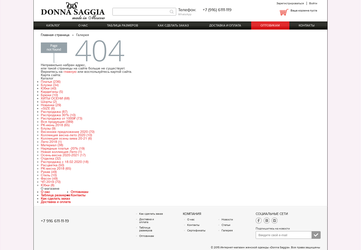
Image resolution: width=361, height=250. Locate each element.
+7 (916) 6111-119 (217, 9)
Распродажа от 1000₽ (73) (61, 118)
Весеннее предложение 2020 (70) (68, 132)
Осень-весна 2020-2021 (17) (63, 155)
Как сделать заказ (173, 25)
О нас (83, 25)
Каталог (53, 25)
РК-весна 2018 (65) (56, 168)
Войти (313, 3)
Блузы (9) (48, 128)
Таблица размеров (122, 25)
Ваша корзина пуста (304, 10)
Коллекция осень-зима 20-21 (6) (66, 138)
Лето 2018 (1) (51, 142)
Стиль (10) (49, 175)
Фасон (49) (49, 178)
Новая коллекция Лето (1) (61, 152)
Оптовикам (270, 25)
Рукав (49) (49, 172)
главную (70, 71)
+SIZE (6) (48, 108)
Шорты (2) (49, 102)
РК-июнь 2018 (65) (55, 125)
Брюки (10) (49, 95)
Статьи (226, 225)
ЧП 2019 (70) (51, 182)
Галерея (227, 230)
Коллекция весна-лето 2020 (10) (66, 135)
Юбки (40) (48, 88)
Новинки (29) (51, 105)
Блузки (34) (50, 85)
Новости (227, 219)
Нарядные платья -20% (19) (63, 148)
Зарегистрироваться (290, 3)
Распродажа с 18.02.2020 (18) (65, 162)
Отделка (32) (51, 158)
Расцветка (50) (52, 165)
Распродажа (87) (54, 112)
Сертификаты (196, 230)
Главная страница (55, 35)
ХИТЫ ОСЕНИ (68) (55, 98)
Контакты (306, 25)
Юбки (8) (47, 185)
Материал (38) (52, 145)
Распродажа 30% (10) (58, 115)
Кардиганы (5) (52, 92)
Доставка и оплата (225, 25)
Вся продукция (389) (57, 122)
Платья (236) (51, 81)
